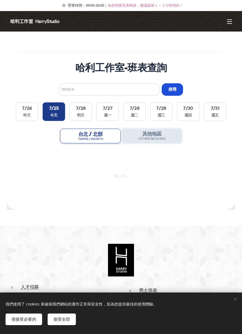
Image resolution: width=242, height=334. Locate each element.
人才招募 (30, 287)
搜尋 (172, 89)
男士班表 (148, 290)
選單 (229, 21)
